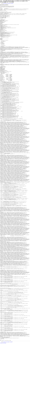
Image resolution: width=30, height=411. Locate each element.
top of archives (8, 3)
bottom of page (4, 3)
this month (12, 3)
